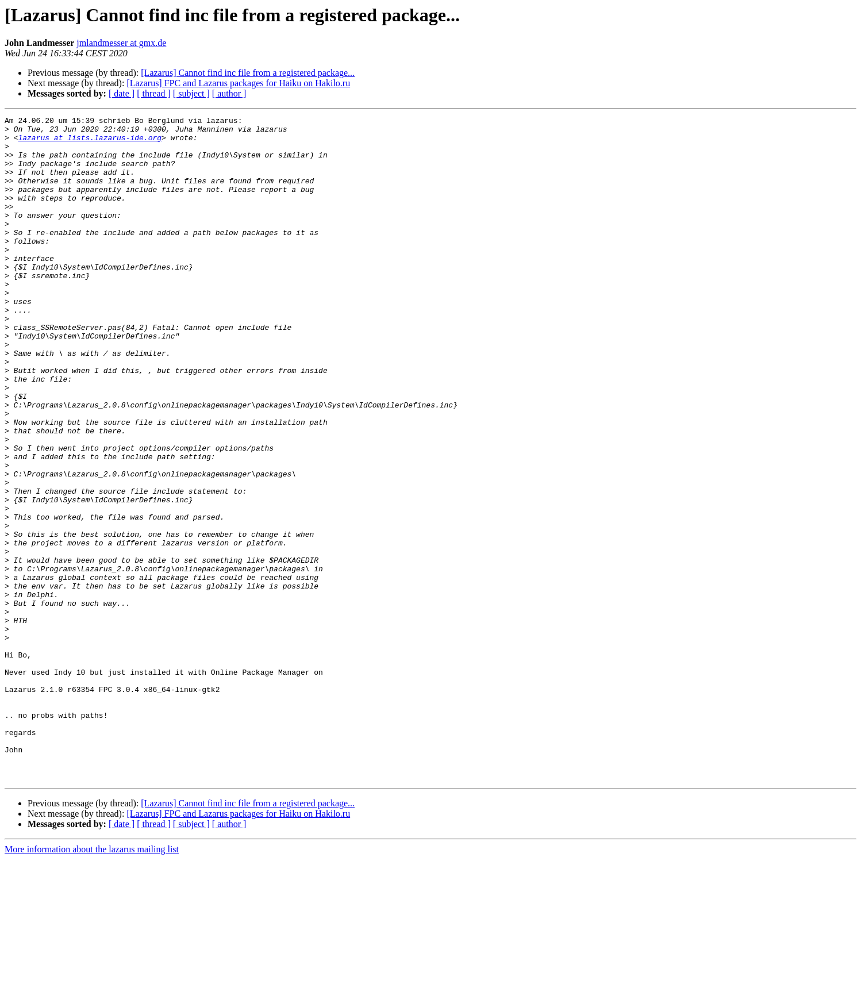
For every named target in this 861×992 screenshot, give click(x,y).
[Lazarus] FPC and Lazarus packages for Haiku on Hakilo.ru (238, 83)
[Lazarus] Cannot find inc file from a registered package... (248, 73)
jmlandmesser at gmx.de (121, 43)
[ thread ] (154, 93)
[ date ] (121, 93)
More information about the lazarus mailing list (92, 982)
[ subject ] (191, 93)
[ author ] (229, 93)
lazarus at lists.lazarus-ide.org (90, 142)
